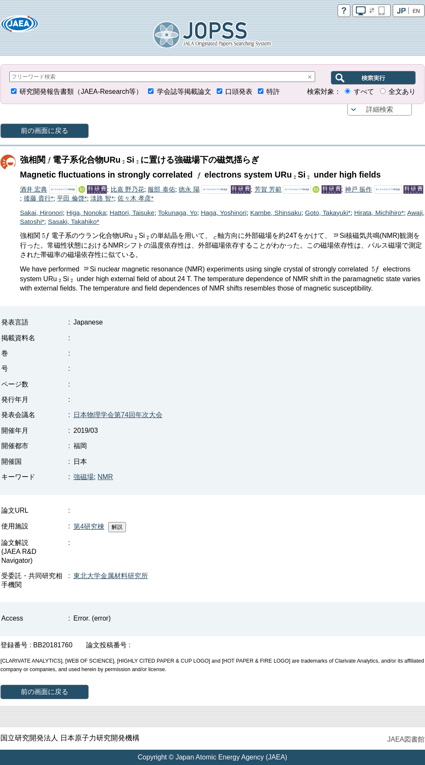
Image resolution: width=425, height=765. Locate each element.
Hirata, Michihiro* (379, 212)
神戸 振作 (358, 189)
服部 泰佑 (161, 189)
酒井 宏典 (33, 189)
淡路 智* (102, 198)
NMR (105, 476)
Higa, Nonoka (86, 212)
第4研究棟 (88, 526)
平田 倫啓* (72, 198)
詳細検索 (379, 109)
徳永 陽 (189, 189)
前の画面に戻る (44, 130)
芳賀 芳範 (268, 189)
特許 (273, 91)
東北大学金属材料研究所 (110, 575)
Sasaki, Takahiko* (73, 221)
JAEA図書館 (406, 739)
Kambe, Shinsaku (276, 212)
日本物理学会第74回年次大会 (117, 414)
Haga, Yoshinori (223, 212)
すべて (364, 91)
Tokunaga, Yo (177, 212)
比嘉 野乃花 (127, 189)
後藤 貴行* (38, 198)
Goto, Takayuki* (328, 212)
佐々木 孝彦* (135, 198)
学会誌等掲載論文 (184, 91)
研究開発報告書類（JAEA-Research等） (81, 91)
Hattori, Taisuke (131, 212)
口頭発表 (238, 91)
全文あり (402, 91)
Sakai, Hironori (41, 212)
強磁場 (83, 476)
